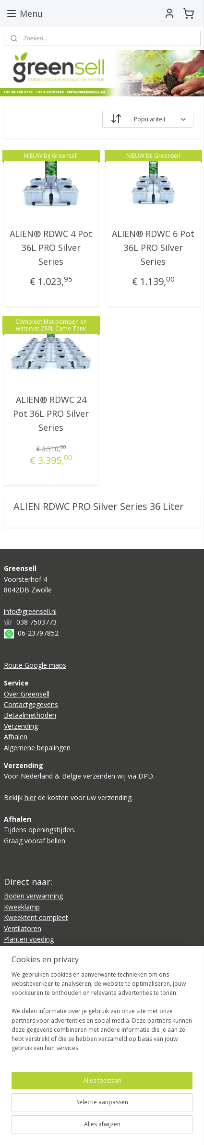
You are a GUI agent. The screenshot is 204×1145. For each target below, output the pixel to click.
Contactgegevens (31, 704)
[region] (102, 1015)
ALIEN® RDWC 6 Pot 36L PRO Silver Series (153, 247)
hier (30, 797)
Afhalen (15, 736)
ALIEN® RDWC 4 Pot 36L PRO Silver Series (51, 247)
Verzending (21, 726)
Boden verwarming (33, 895)
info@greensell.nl (30, 611)
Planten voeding (29, 939)
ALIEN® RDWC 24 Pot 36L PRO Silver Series (51, 413)
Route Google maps (35, 665)
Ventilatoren (22, 928)
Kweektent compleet (36, 917)
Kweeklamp (22, 906)
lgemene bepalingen (39, 747)
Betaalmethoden (30, 715)
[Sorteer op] (148, 119)
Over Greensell (26, 693)
